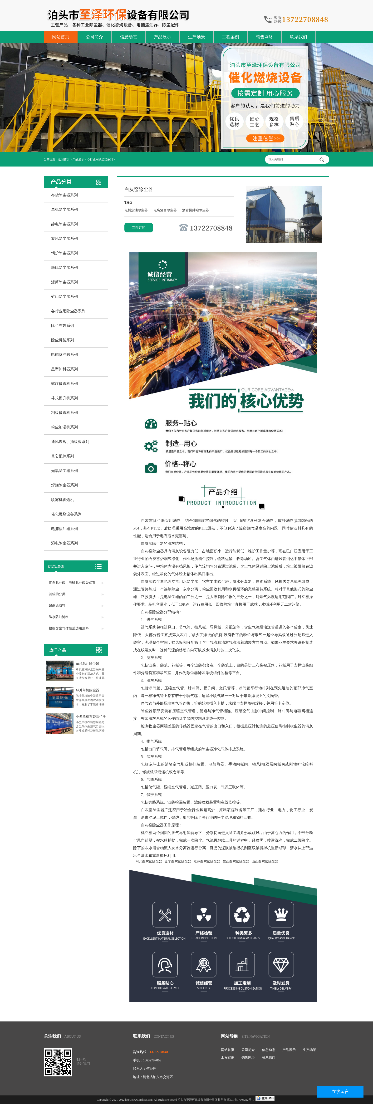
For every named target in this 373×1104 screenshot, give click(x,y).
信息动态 (128, 36)
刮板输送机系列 (64, 413)
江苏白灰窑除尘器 (207, 861)
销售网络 (264, 36)
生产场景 (196, 36)
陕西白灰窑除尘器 (236, 861)
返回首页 (63, 159)
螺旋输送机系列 (64, 384)
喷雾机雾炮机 (62, 500)
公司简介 (94, 36)
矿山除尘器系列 (64, 296)
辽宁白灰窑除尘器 (178, 861)
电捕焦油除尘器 (136, 210)
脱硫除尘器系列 (64, 267)
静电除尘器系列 (64, 224)
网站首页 (60, 36)
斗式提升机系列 (64, 398)
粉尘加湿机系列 (64, 427)
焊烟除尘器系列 (64, 485)
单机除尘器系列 (64, 209)
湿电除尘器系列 (64, 543)
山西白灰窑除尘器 (265, 861)
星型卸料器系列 (64, 369)
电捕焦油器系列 (64, 529)
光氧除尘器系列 (64, 471)
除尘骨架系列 (62, 340)
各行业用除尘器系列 (100, 159)
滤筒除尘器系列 (64, 282)
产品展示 (162, 36)
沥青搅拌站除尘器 (195, 210)
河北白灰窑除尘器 (149, 861)
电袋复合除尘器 (165, 210)
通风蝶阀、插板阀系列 (70, 442)
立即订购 (138, 227)
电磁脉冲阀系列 (64, 355)
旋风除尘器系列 (64, 238)
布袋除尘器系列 (64, 195)
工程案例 (230, 36)
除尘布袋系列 (62, 326)
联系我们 (298, 36)
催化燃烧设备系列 (66, 514)
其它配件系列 (62, 456)
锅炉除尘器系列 (64, 253)
